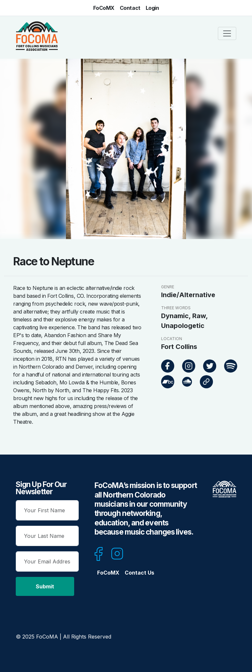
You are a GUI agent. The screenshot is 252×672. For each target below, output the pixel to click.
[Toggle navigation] (227, 33)
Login (152, 8)
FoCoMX (104, 8)
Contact (130, 8)
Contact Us (139, 572)
